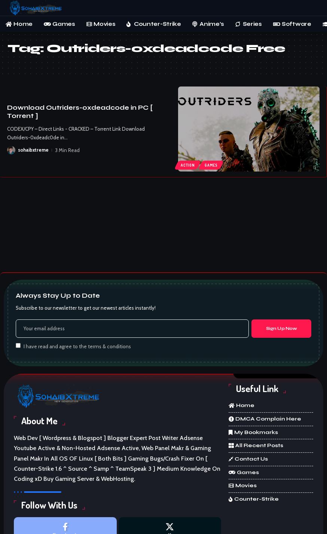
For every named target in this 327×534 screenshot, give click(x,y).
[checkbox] (18, 345)
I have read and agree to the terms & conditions (77, 346)
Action (188, 165)
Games (211, 165)
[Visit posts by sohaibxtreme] (11, 150)
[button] (314, 8)
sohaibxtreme (33, 150)
